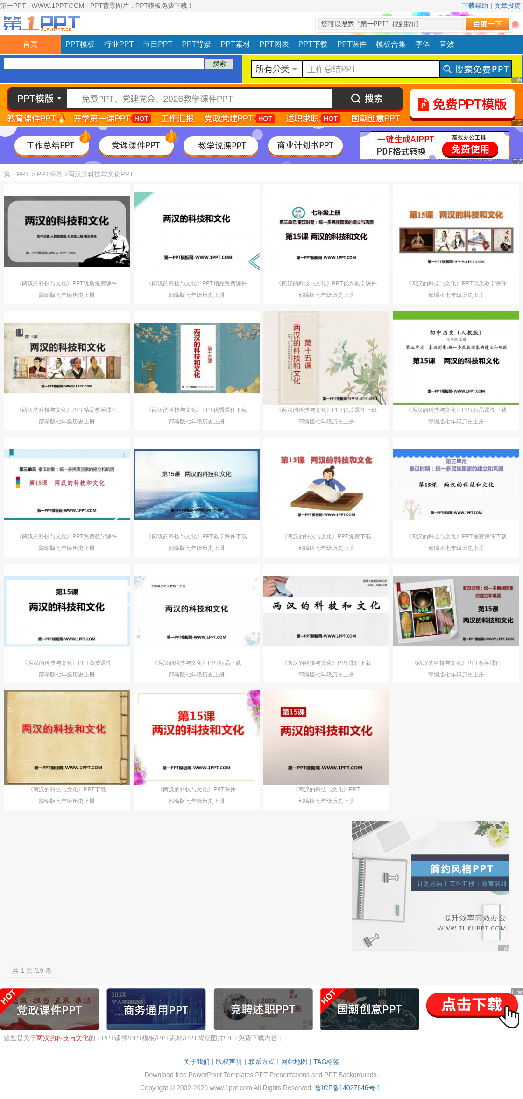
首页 (30, 44)
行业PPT (119, 44)
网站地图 (294, 1061)
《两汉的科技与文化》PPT (326, 789)
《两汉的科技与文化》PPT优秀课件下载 (196, 410)
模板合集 (391, 44)
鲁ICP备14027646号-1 (348, 1088)
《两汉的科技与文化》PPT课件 (196, 789)
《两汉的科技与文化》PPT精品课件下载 (456, 410)
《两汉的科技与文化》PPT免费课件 (66, 663)
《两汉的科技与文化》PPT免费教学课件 (66, 536)
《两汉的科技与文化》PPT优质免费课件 (66, 283)
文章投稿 (508, 5)
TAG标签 (326, 1061)
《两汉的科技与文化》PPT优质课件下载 (326, 410)
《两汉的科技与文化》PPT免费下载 (326, 536)
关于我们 (197, 1061)
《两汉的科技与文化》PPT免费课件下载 (456, 536)
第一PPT (16, 174)
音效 (446, 44)
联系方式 (261, 1061)
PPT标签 (50, 174)
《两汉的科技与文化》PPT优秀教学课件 (326, 283)
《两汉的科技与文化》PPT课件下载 (326, 663)
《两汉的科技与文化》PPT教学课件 (456, 663)
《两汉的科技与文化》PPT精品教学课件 (66, 410)
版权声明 (229, 1061)
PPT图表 (274, 44)
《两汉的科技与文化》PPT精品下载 (196, 663)
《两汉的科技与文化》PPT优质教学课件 (456, 283)
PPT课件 (352, 44)
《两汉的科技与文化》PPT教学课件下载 (196, 536)
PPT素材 (235, 44)
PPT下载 (313, 44)
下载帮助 (475, 5)
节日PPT (157, 44)
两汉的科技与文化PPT (100, 174)
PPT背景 (196, 44)
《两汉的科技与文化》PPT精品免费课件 (196, 283)
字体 (422, 44)
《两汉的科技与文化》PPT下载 (67, 789)
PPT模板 (80, 44)
